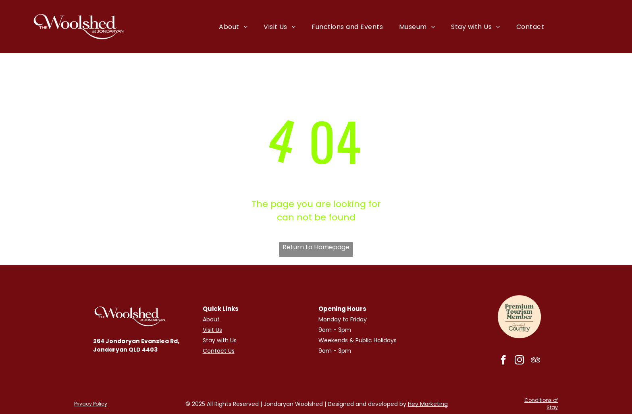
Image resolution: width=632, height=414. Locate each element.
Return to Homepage (316, 247)
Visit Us (212, 330)
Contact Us (219, 351)
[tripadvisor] (535, 361)
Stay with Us (220, 340)
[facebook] (503, 361)
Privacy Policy (90, 403)
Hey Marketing (428, 404)
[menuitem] (233, 26)
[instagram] (519, 361)
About (211, 319)
